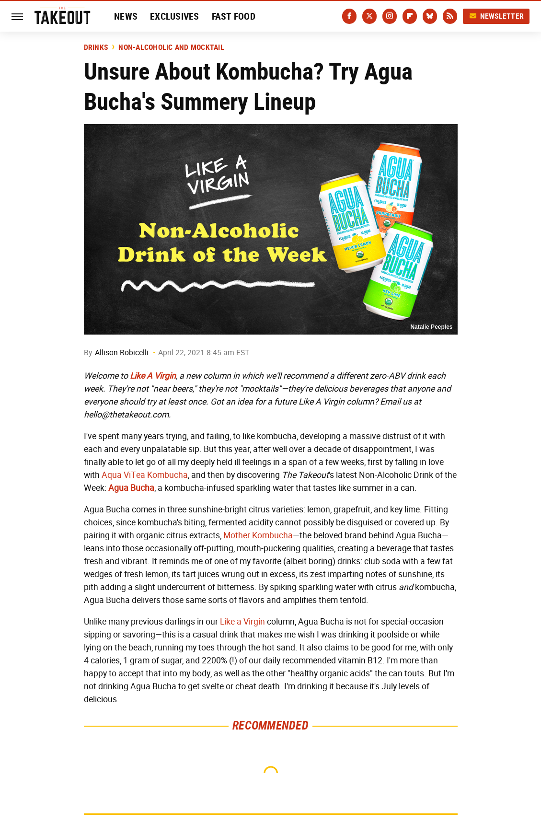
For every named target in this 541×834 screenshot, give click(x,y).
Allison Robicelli (122, 352)
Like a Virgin (242, 621)
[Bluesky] (430, 16)
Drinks (96, 47)
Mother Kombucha (258, 535)
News (126, 16)
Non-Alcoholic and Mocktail (171, 47)
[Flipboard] (410, 16)
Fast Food (233, 16)
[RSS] (450, 16)
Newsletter (496, 16)
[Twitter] (369, 16)
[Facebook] (349, 16)
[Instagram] (389, 16)
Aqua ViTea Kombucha (145, 475)
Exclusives (174, 16)
